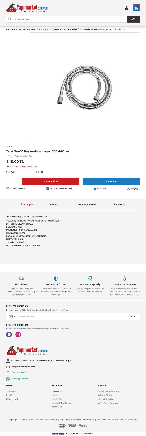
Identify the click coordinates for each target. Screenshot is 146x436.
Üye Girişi (10, 395)
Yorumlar (54, 205)
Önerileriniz (119, 205)
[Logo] (27, 7)
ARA (133, 19)
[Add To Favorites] (15, 188)
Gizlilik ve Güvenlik (105, 395)
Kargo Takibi (57, 407)
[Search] (73, 19)
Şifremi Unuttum (13, 399)
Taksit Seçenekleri (86, 205)
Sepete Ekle (51, 181)
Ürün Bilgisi (27, 205)
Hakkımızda (57, 391)
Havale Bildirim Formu (61, 403)
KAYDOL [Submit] (132, 317)
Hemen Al (111, 181)
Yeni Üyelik (11, 391)
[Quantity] (12, 181)
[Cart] (136, 7)
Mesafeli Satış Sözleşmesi (109, 391)
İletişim (55, 395)
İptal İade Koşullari (106, 399)
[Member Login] (126, 8)
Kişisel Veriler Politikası (108, 403)
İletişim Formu (58, 399)
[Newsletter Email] (73, 316)
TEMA (9, 147)
